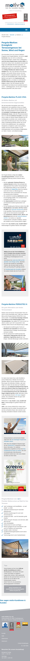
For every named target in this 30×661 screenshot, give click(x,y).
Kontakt (3, 633)
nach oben (25, 645)
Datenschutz (5, 638)
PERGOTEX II (11, 445)
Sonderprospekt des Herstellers (13, 269)
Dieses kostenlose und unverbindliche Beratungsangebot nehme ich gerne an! (15, 589)
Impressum (4, 641)
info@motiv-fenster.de (20, 24)
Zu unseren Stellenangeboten (9, 17)
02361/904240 (10, 24)
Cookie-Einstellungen (23, 643)
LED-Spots (18, 395)
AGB (3, 636)
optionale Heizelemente (17, 209)
